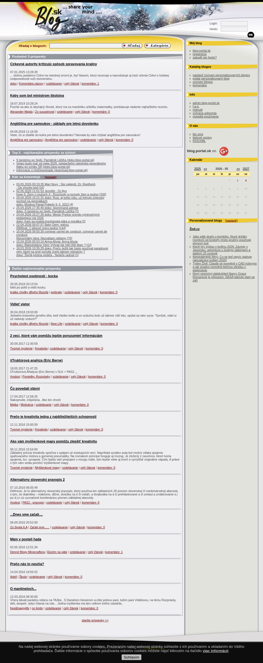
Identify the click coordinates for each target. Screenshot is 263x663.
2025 (197, 168)
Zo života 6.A (19, 527)
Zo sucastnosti (45, 111)
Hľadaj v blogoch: (33, 46)
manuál (198, 109)
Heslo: (214, 29)
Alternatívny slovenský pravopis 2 (37, 480)
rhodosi (15, 376)
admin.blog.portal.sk (206, 103)
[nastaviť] (231, 220)
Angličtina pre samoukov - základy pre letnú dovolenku (54, 124)
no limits (37, 608)
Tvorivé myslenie (21, 348)
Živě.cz (195, 229)
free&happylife (19, 608)
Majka (14, 404)
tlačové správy (202, 137)
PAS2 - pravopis (33, 502)
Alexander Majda (21, 111)
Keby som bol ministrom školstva (37, 96)
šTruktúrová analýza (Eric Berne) (36, 360)
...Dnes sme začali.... (26, 515)
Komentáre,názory (31, 83)
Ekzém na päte (57, 552)
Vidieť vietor (20, 304)
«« (205, 168)
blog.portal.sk (201, 50)
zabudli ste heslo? (205, 57)
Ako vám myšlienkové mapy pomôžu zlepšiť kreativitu (53, 441)
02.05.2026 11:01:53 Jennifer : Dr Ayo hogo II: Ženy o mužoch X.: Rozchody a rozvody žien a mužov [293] (61, 192)
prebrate (56, 292)
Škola (23, 576)
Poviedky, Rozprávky (36, 376)
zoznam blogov (203, 82)
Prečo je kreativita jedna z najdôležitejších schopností (53, 417)
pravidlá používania (206, 116)
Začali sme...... (39, 527)
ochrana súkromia (205, 113)
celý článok (71, 83)
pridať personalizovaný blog (211, 78)
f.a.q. (196, 106)
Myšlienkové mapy (47, 467)
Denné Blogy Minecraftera (27, 552)
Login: (214, 23)
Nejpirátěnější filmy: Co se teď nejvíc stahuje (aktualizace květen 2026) (222, 258)
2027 (246, 168)
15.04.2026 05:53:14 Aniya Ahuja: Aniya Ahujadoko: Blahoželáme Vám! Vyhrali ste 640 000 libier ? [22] (53, 243)
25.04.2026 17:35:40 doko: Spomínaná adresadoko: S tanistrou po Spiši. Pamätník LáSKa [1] (47, 209)
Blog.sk (53, 17)
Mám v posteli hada (25, 539)
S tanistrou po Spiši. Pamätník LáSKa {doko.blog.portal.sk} (55, 160)
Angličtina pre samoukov (26, 139)
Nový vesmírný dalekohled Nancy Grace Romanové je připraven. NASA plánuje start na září (224, 277)
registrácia (199, 54)
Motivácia (27, 404)
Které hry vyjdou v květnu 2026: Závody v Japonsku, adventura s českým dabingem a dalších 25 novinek (221, 250)
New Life (56, 323)
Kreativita (41, 348)
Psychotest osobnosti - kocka (34, 276)
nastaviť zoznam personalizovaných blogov (221, 75)
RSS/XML (199, 141)
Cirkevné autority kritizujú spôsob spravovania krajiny (53, 64)
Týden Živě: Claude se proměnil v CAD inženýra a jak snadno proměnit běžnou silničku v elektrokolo (225, 267)
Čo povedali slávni (25, 389)
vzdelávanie (54, 83)
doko (13, 83)
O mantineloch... (23, 589)
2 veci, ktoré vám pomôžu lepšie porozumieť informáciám (56, 336)
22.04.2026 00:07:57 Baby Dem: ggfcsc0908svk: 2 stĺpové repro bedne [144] (42, 226)
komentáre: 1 (90, 83)
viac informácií (215, 655)
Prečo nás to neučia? (27, 564)
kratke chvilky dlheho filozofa (29, 292)
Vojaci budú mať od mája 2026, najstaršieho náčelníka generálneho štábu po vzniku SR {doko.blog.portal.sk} (61, 165)
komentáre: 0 (101, 111)
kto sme (198, 134)
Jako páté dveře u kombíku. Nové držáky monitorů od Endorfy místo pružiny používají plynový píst (222, 240)
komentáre (200, 85)
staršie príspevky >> (95, 620)
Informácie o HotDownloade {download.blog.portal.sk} (52, 170)
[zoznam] (50, 177)
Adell (13, 576)
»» (238, 168)
